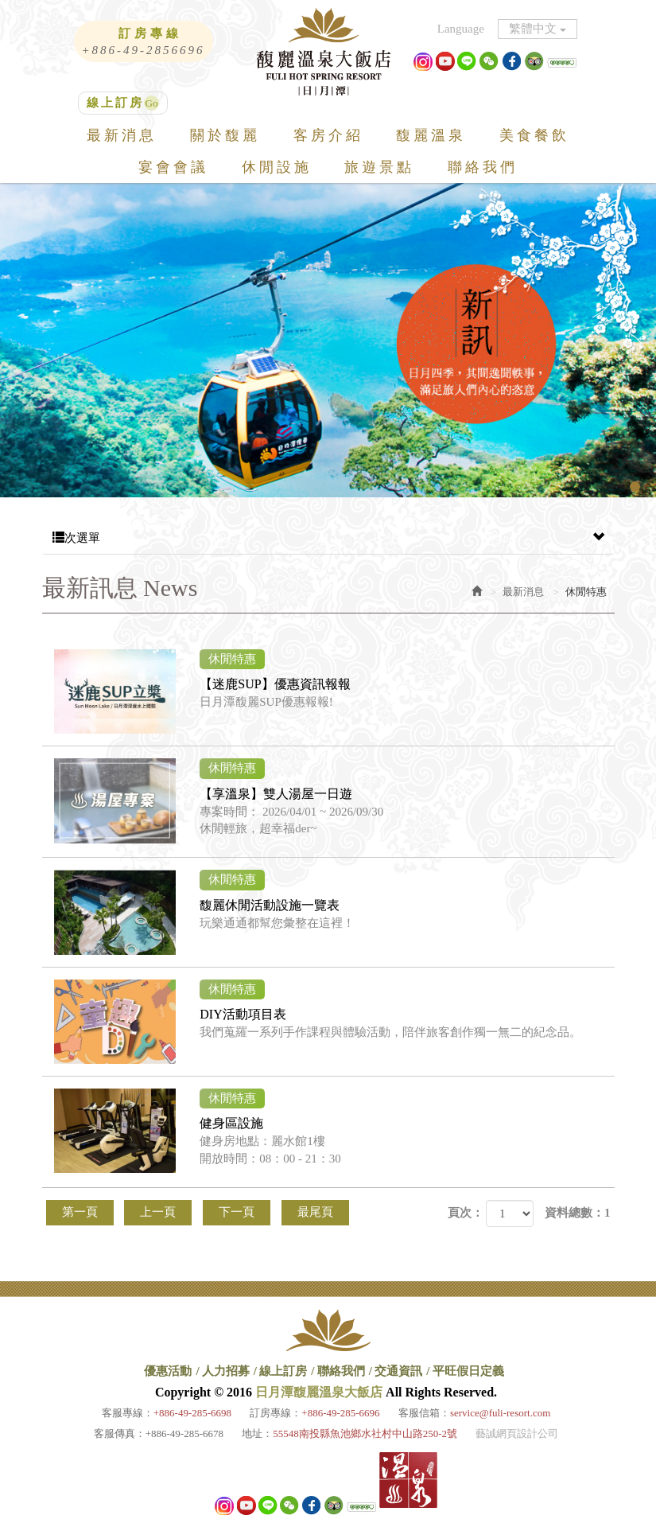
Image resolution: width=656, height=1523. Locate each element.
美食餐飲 (534, 135)
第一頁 (80, 1212)
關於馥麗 (225, 135)
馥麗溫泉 (431, 135)
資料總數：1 (578, 1212)
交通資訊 (398, 1371)
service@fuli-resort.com (500, 1413)
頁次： (465, 1212)
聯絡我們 (483, 167)
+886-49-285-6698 (192, 1413)
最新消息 (122, 135)
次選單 (328, 538)
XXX (550, 61)
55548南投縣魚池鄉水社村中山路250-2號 (365, 1433)
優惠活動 (168, 1371)
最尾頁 (315, 1212)
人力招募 (226, 1371)
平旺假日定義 (468, 1371)
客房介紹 (328, 135)
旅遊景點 (379, 167)
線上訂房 (115, 102)
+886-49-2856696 (143, 50)
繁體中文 (537, 28)
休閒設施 (277, 167)
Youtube (445, 61)
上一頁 (158, 1212)
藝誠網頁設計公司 (517, 1433)
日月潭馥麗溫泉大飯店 (328, 51)
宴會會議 (173, 167)
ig (423, 61)
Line (466, 61)
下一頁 (236, 1212)
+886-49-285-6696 (340, 1413)
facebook (511, 61)
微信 (489, 61)
